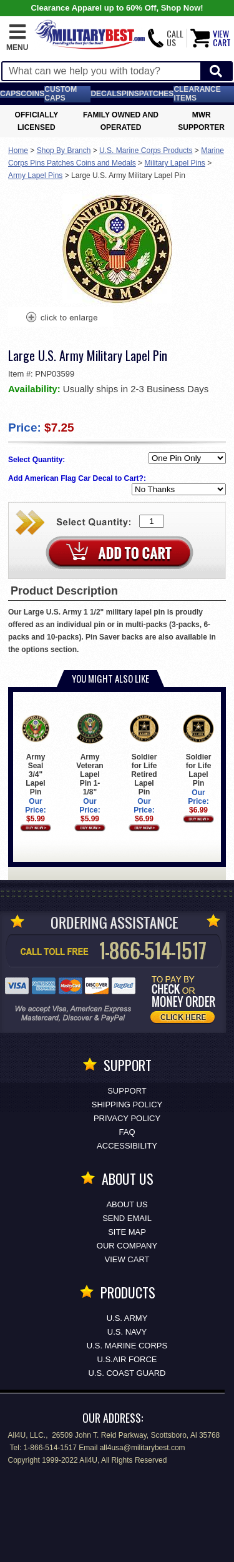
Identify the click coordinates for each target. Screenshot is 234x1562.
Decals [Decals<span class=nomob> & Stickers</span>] (105, 93)
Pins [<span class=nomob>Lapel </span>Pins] (130, 93)
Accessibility (127, 1145)
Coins (32, 93)
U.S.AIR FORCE (127, 1359)
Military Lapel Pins (174, 163)
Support (127, 1090)
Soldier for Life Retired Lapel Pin (144, 754)
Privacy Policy (127, 1118)
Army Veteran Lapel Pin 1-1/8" (89, 754)
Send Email (127, 1218)
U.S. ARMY (127, 1318)
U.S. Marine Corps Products (145, 150)
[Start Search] (216, 71)
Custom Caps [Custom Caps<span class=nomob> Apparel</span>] (60, 93)
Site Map (127, 1232)
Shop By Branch (64, 150)
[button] (17, 38)
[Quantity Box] (151, 521)
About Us (126, 1204)
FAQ (127, 1132)
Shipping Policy (127, 1104)
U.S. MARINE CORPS (127, 1345)
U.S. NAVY (127, 1332)
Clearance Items (196, 93)
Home (18, 150)
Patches (156, 93)
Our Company (127, 1245)
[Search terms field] (101, 71)
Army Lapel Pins (35, 175)
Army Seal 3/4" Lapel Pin (35, 754)
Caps (10, 93)
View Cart (127, 1259)
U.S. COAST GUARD (126, 1373)
